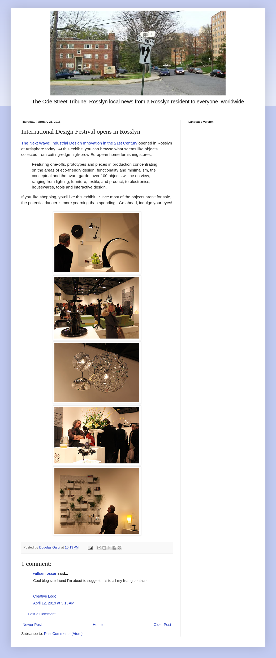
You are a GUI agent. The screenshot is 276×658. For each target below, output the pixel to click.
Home (97, 624)
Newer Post (32, 624)
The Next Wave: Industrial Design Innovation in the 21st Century (79, 143)
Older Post (162, 624)
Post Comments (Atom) (63, 633)
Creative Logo (44, 596)
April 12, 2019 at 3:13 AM (53, 603)
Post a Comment (41, 614)
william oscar (45, 573)
